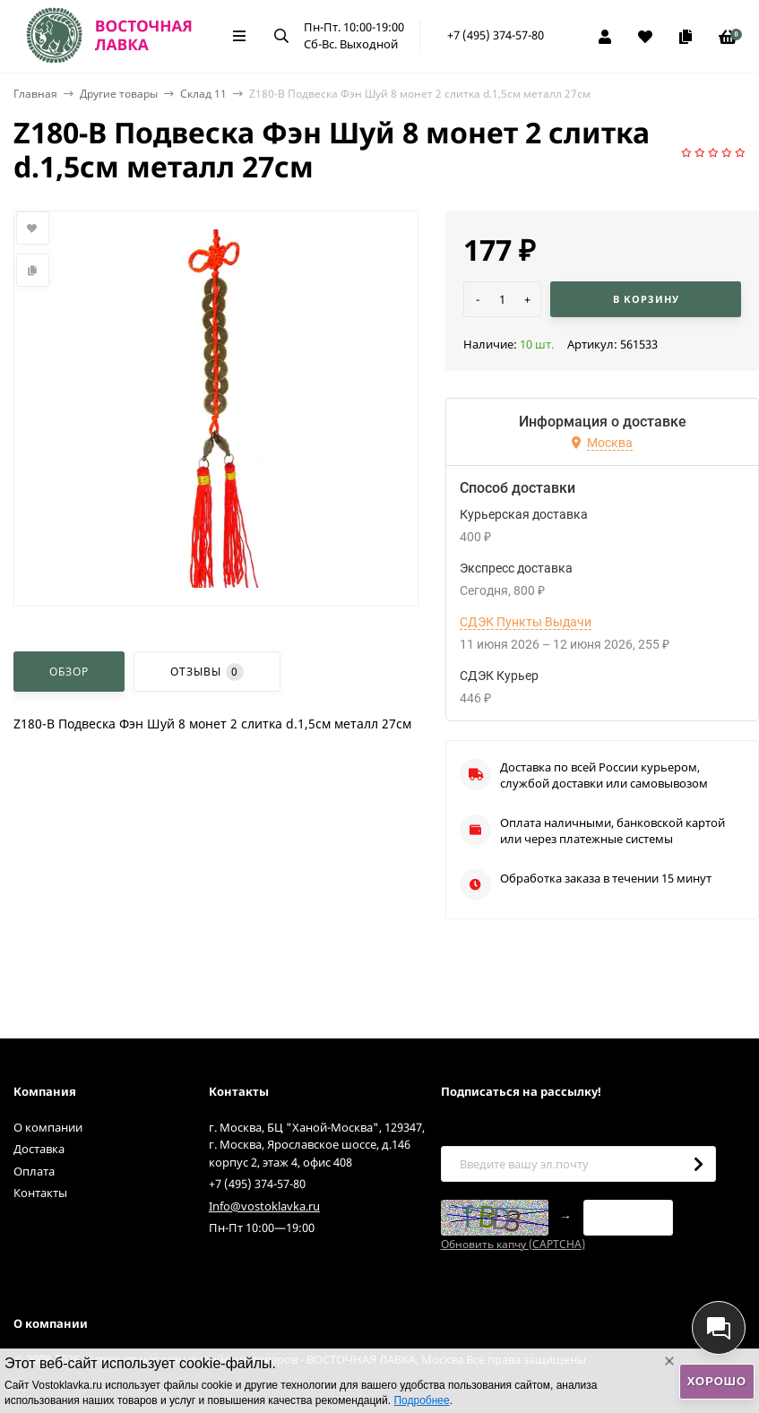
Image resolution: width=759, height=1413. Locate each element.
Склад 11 (203, 93)
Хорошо (716, 1381)
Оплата (34, 1171)
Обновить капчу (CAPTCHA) (513, 1244)
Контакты (40, 1193)
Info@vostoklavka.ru (264, 1206)
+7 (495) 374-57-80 (495, 35)
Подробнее (421, 1400)
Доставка (39, 1149)
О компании (47, 1127)
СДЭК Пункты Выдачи (525, 622)
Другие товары (119, 93)
